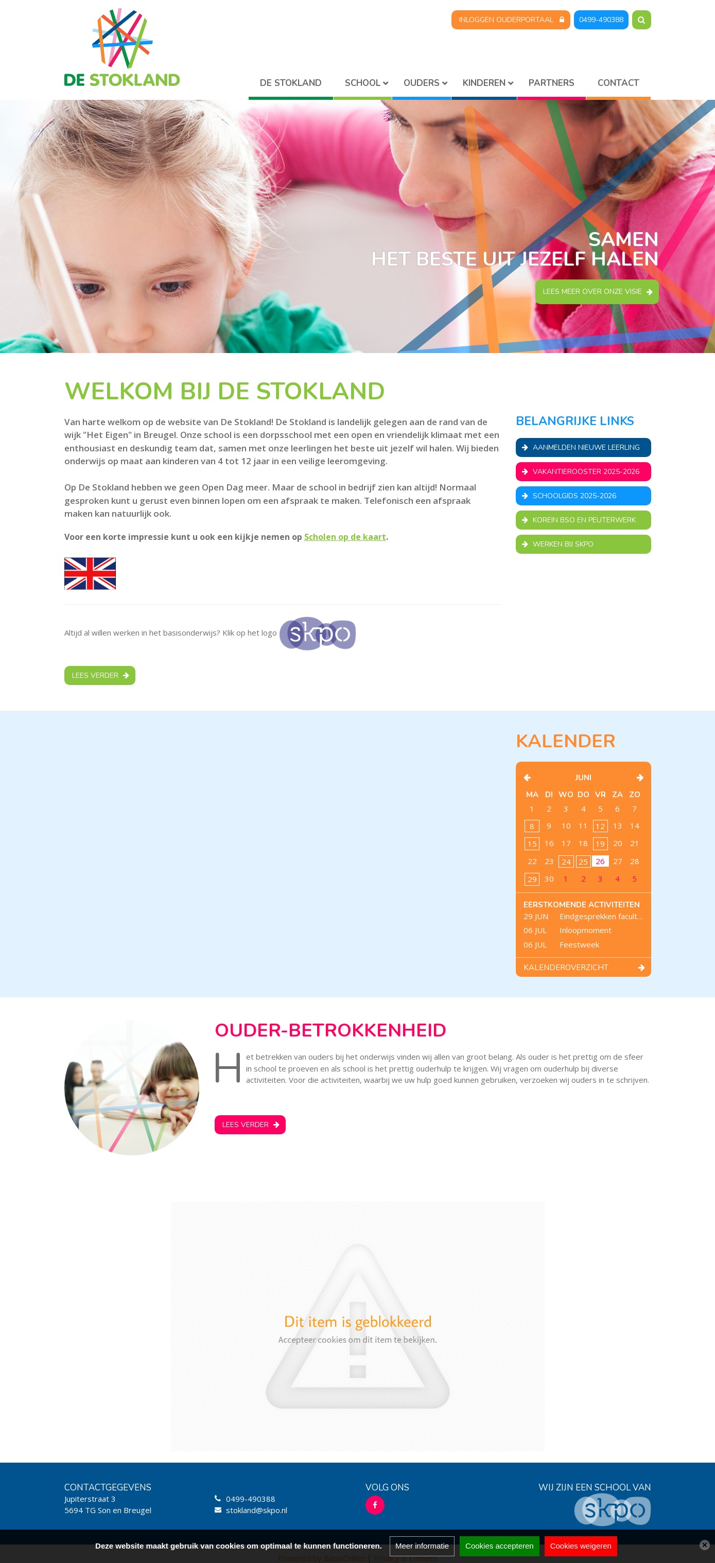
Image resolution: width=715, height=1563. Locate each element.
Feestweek (579, 944)
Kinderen (484, 83)
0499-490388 (601, 20)
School (362, 83)
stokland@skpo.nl (256, 1510)
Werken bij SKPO (563, 544)
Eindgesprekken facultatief (601, 916)
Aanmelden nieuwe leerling (586, 447)
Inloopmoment (586, 930)
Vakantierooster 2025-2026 (586, 472)
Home (291, 85)
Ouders (422, 83)
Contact (618, 83)
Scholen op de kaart (345, 536)
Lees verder (95, 675)
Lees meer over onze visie (592, 291)
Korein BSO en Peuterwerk (584, 520)
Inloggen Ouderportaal (506, 20)
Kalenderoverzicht (566, 967)
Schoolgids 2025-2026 (574, 496)
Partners (551, 83)
